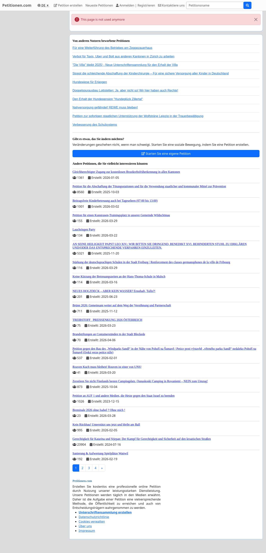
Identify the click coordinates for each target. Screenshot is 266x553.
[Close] (255, 19)
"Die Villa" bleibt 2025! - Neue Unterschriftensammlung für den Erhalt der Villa (125, 64)
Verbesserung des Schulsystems (95, 124)
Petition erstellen (68, 5)
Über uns (85, 526)
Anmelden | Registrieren (135, 5)
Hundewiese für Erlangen (90, 82)
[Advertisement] (32, 68)
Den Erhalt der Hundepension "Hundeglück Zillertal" (108, 99)
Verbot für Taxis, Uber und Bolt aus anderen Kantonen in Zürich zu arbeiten (123, 56)
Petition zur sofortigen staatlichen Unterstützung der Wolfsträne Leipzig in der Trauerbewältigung (138, 116)
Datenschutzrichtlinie (94, 517)
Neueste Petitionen (99, 5)
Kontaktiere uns (171, 5)
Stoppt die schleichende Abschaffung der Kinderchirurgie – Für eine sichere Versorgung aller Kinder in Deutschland (151, 73)
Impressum (87, 531)
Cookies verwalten (92, 521)
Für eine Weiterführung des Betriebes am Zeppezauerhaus (112, 47)
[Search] (215, 5)
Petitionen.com (16, 5)
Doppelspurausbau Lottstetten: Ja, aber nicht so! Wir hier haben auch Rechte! (125, 90)
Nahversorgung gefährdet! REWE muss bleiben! (105, 107)
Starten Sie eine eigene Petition (166, 153)
